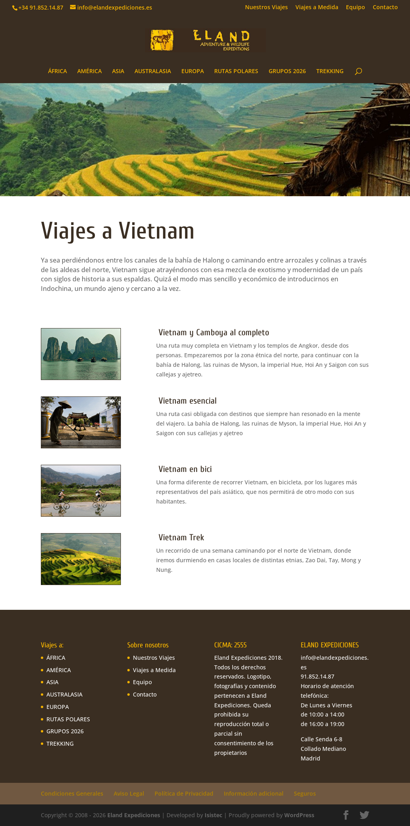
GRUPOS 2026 (287, 71)
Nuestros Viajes (266, 7)
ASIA (118, 71)
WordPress (299, 815)
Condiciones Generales (72, 793)
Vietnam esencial (186, 401)
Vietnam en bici (184, 469)
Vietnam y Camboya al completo (214, 332)
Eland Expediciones (133, 815)
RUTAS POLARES (236, 71)
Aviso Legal (129, 793)
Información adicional (253, 793)
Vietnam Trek (180, 537)
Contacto (385, 7)
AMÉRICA (89, 71)
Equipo (355, 7)
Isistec (213, 815)
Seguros (305, 793)
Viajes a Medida (316, 7)
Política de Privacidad (184, 793)
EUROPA (192, 71)
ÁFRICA (57, 71)
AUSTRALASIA (153, 71)
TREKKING (330, 71)
